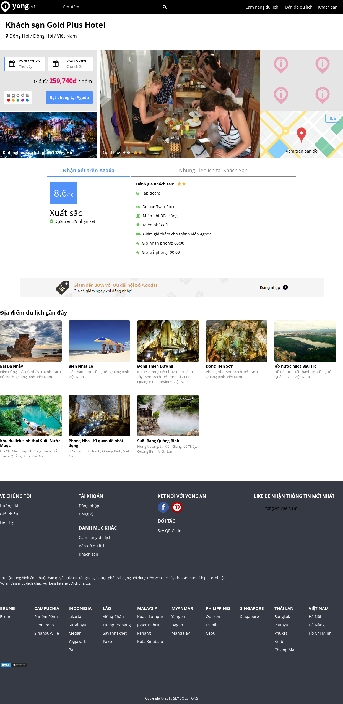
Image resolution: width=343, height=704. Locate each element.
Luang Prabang (117, 624)
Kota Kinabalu (150, 641)
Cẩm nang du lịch (261, 7)
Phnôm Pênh (46, 616)
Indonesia (80, 608)
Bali (72, 649)
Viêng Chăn (113, 616)
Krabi (279, 641)
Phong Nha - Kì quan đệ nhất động (96, 443)
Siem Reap (44, 624)
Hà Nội (315, 616)
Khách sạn (327, 7)
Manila (212, 624)
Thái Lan (283, 608)
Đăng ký (86, 514)
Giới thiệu (9, 514)
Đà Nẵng (317, 624)
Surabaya (77, 624)
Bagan (177, 624)
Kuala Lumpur (150, 616)
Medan (75, 633)
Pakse (108, 641)
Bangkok (282, 616)
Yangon (178, 616)
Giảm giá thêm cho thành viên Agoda (174, 234)
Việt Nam (319, 608)
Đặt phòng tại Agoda (69, 97)
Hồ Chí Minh (320, 633)
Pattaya (281, 624)
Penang (144, 633)
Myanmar (182, 608)
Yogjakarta (78, 641)
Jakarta (75, 616)
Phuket (280, 633)
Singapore (252, 608)
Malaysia (147, 608)
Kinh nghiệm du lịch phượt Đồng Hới (38, 152)
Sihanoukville (46, 633)
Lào (107, 608)
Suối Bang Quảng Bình (158, 440)
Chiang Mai (284, 649)
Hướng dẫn (10, 505)
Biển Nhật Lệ (81, 366)
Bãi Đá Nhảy (11, 366)
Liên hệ (7, 522)
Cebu (210, 633)
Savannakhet (115, 633)
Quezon (213, 616)
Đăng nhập (89, 505)
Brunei (7, 608)
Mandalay (181, 633)
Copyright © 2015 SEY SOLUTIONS (171, 698)
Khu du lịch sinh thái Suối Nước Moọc (30, 443)
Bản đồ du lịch (299, 7)
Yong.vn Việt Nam (281, 508)
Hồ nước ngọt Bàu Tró (295, 366)
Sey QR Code (169, 530)
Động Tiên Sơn (219, 366)
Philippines (218, 608)
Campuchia (46, 608)
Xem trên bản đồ (302, 151)
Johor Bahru (148, 624)
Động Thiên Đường (155, 366)
